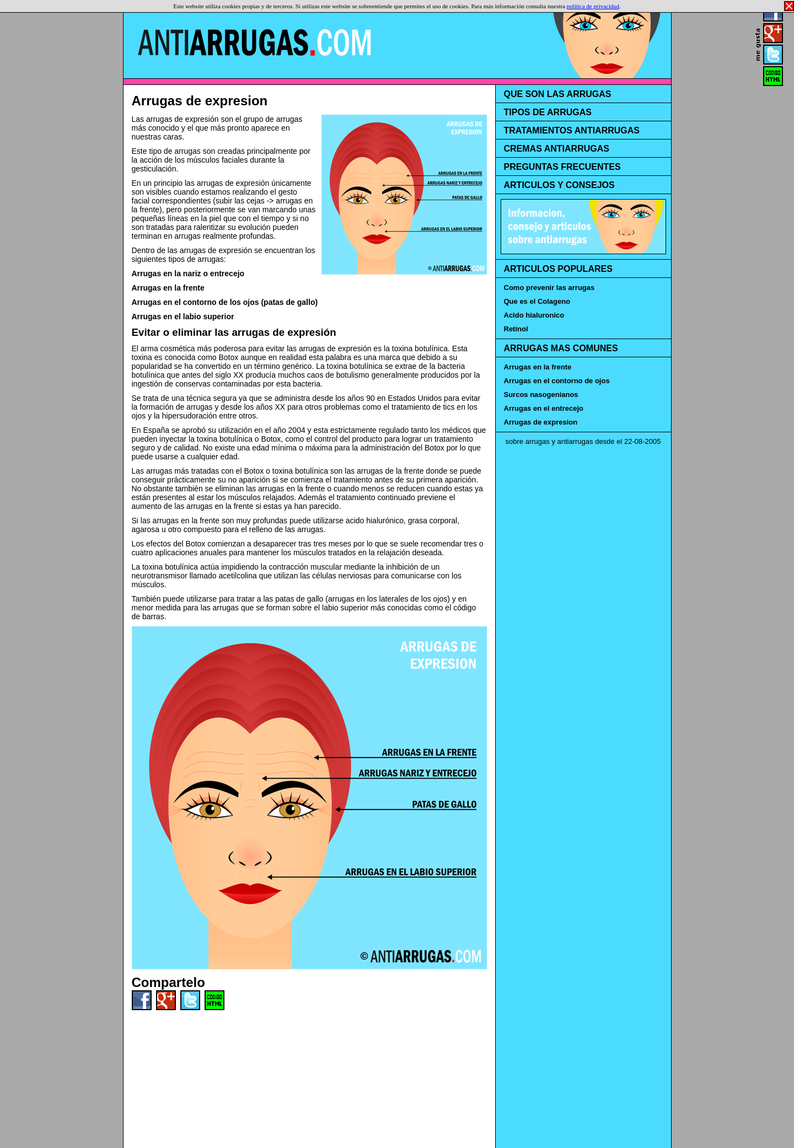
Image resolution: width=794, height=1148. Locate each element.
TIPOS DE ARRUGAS (548, 112)
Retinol (516, 329)
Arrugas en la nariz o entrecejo (188, 273)
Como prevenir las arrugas (549, 287)
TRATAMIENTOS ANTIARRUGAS (572, 130)
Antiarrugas (254, 42)
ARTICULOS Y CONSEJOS (559, 185)
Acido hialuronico (534, 315)
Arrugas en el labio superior (183, 316)
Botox (228, 357)
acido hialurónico (375, 520)
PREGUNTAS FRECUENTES (562, 166)
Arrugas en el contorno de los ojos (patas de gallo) (225, 302)
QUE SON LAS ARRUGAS (557, 94)
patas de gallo (299, 598)
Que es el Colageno (537, 301)
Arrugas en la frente (168, 287)
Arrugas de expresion (200, 100)
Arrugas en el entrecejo (544, 408)
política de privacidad (593, 6)
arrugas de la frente (390, 470)
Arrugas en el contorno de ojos (557, 381)
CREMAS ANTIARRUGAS (556, 148)
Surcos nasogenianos (541, 394)
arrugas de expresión (216, 250)
